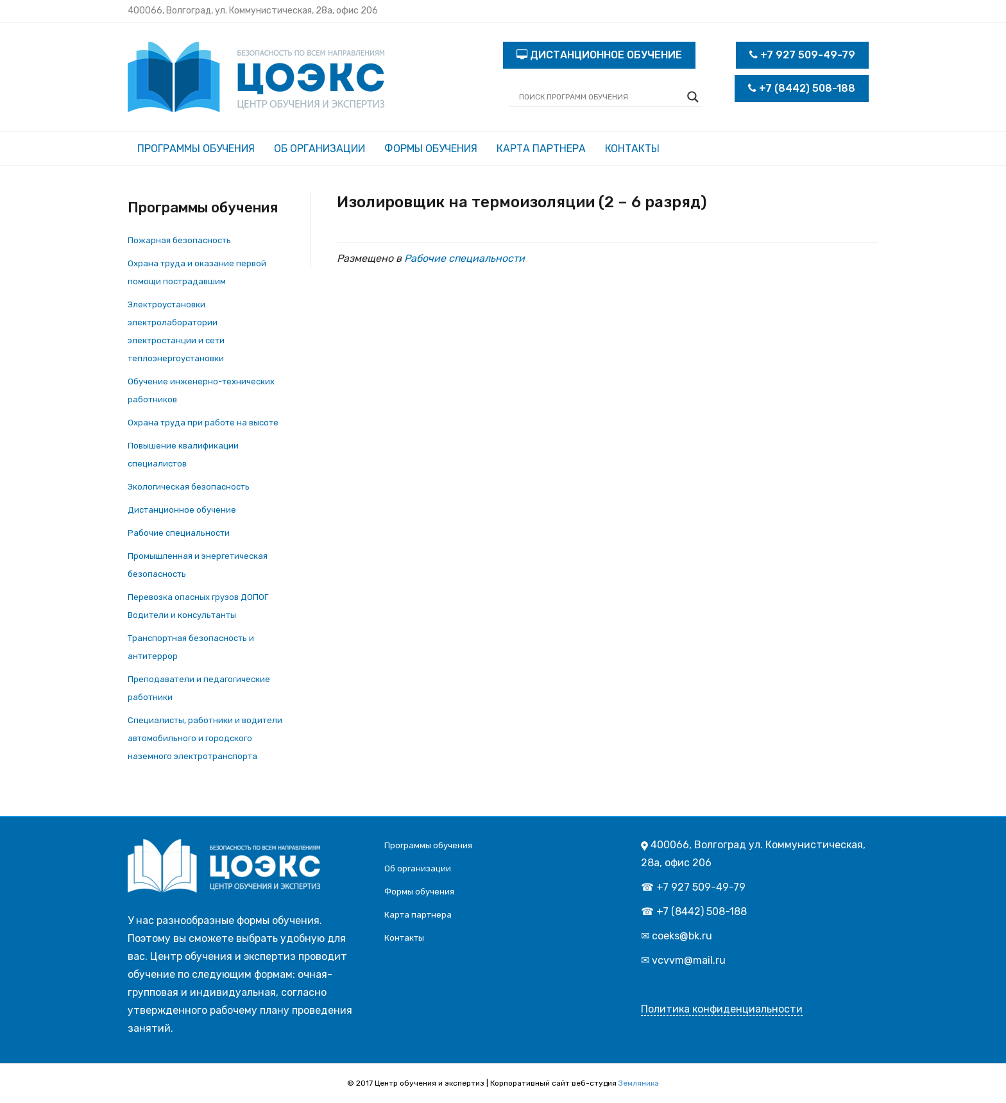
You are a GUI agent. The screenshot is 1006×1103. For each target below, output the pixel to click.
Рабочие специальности (179, 533)
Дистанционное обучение (182, 510)
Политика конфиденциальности (722, 1009)
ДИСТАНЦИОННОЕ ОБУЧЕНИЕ (599, 55)
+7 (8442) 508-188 (801, 88)
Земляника (638, 1083)
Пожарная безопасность (179, 240)
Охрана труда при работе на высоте (203, 422)
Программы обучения (196, 148)
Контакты (632, 148)
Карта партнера (541, 148)
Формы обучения (430, 148)
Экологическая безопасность (189, 487)
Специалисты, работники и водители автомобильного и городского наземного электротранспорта (205, 738)
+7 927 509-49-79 (802, 55)
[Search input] (600, 97)
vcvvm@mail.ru (689, 960)
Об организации (319, 148)
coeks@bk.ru (682, 936)
